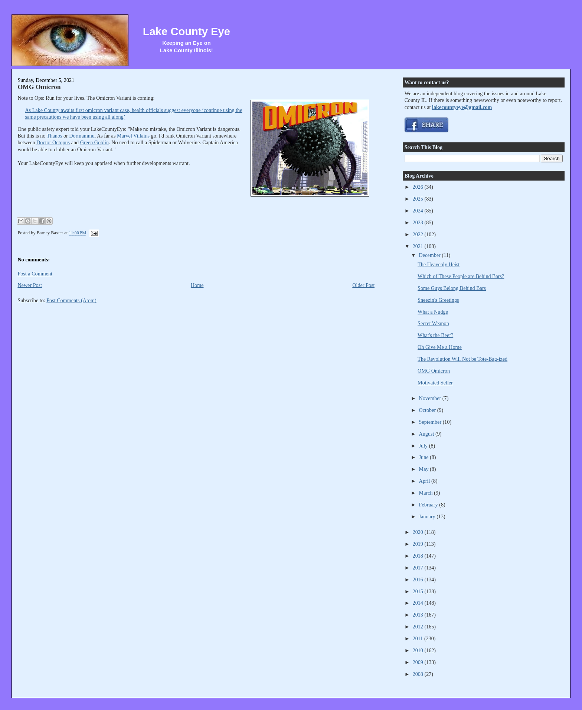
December (430, 255)
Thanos (54, 136)
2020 (419, 532)
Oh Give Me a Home (440, 347)
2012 (419, 627)
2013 (419, 615)
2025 (419, 199)
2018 (419, 556)
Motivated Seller (435, 383)
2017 (419, 568)
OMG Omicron (39, 86)
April (425, 481)
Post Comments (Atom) (71, 300)
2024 (419, 211)
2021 (419, 246)
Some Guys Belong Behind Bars (452, 288)
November (430, 398)
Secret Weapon (433, 323)
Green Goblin (94, 142)
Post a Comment (34, 274)
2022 (419, 234)
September (431, 422)
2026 (419, 187)
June (424, 457)
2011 (418, 638)
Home (197, 285)
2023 (419, 222)
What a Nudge (433, 312)
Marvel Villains (133, 136)
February (429, 505)
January (428, 516)
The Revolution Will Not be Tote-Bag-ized (462, 359)
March (426, 493)
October (428, 410)
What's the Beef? (435, 335)
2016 (419, 579)
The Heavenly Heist (439, 264)
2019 (419, 544)
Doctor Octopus (53, 142)
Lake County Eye (186, 31)
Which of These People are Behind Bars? (461, 276)
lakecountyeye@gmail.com (462, 107)
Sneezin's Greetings (438, 300)
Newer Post (29, 285)
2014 (419, 603)
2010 (419, 650)
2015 (419, 591)
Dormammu (81, 136)
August (427, 434)
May (424, 469)
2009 (419, 662)
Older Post (363, 285)
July (424, 446)
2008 (419, 674)
